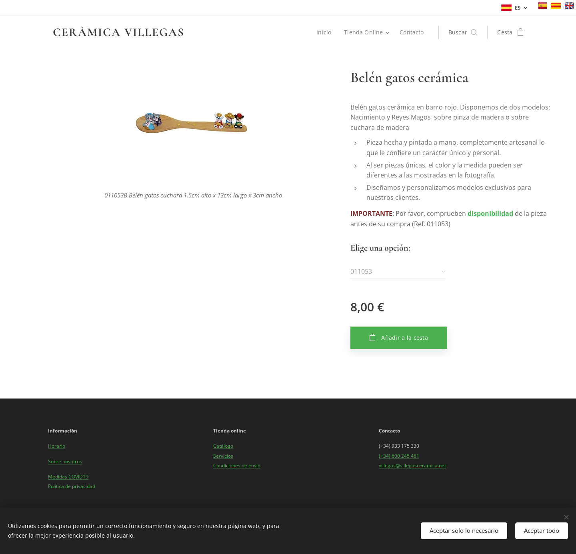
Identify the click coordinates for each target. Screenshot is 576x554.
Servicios (223, 455)
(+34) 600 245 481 (399, 455)
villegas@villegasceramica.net (412, 465)
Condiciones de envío (236, 465)
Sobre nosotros (65, 461)
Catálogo (223, 445)
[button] (463, 32)
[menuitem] (325, 32)
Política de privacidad (71, 486)
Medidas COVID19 (68, 476)
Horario (56, 445)
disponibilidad (490, 213)
